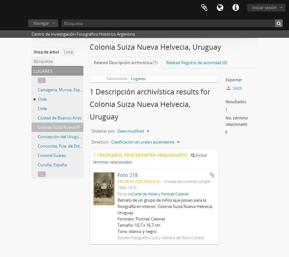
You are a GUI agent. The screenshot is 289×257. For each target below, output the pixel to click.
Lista (68, 52)
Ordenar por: (104, 131)
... (41, 80)
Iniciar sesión (264, 7)
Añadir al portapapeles (212, 175)
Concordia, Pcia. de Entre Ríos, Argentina (75, 146)
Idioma (220, 8)
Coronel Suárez (52, 155)
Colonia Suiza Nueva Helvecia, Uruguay (74, 127)
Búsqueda (43, 61)
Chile (42, 99)
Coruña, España (52, 165)
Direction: (100, 142)
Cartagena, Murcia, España (62, 90)
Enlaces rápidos (235, 8)
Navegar (41, 23)
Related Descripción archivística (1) (125, 62)
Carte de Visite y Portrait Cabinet (160, 193)
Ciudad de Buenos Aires (60, 118)
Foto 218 (127, 175)
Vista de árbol (46, 52)
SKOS (234, 88)
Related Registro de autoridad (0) (196, 62)
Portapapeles (204, 8)
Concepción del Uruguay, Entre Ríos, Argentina (81, 136)
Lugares (138, 78)
